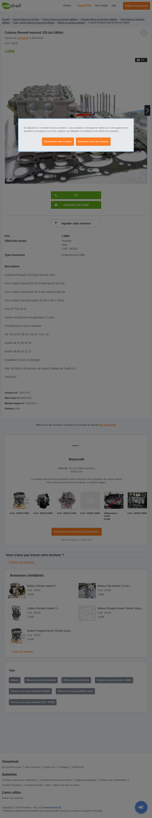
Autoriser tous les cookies (93, 141)
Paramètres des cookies (58, 141)
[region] (76, 135)
